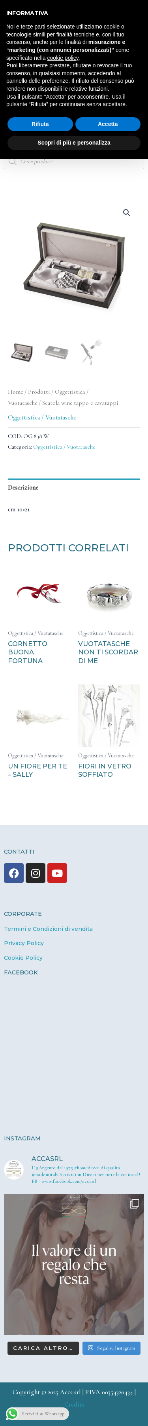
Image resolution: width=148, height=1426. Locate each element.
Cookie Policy (23, 957)
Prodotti (39, 391)
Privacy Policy (24, 943)
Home (15, 391)
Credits (74, 1405)
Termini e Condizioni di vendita (48, 928)
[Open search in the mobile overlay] (74, 161)
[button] (127, 213)
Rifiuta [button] (40, 124)
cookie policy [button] (63, 58)
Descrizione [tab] (23, 488)
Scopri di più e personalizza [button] (73, 142)
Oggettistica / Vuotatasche (42, 417)
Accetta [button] (108, 124)
